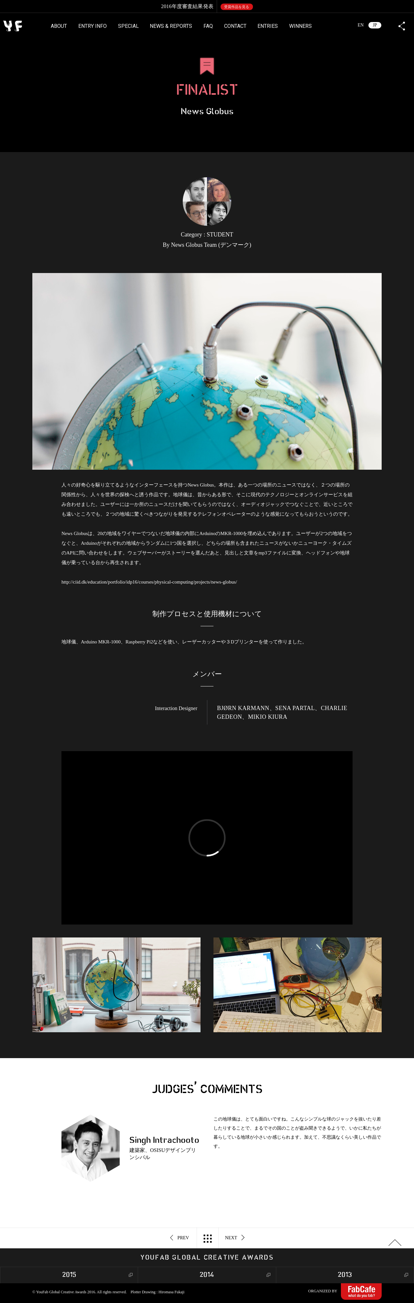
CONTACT (235, 26)
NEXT (235, 1238)
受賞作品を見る (236, 7)
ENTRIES (267, 26)
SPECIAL (128, 26)
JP (375, 25)
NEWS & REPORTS (171, 26)
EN (361, 25)
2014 (207, 1275)
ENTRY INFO (92, 26)
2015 (69, 1275)
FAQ (208, 26)
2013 (345, 1275)
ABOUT (59, 26)
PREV (179, 1238)
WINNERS (300, 26)
